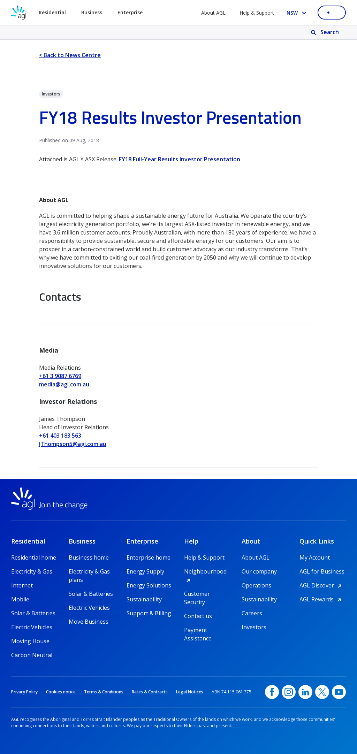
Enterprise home (148, 557)
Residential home (33, 557)
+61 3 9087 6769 (60, 376)
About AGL (213, 12)
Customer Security (197, 594)
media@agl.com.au (64, 384)
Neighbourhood (207, 571)
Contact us (198, 616)
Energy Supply (145, 571)
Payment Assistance (198, 630)
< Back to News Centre (70, 55)
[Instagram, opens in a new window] (289, 692)
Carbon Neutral (31, 655)
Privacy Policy (24, 692)
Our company (259, 571)
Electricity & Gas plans (89, 572)
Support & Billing (149, 613)
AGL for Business (321, 571)
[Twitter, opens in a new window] (322, 692)
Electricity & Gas (31, 571)
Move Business (88, 621)
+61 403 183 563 (60, 435)
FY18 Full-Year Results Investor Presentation (179, 159)
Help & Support (257, 12)
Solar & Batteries (33, 613)
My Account (314, 557)
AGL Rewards (321, 599)
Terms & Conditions (103, 692)
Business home (89, 557)
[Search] (325, 32)
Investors (254, 627)
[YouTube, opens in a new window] (339, 692)
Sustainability (144, 599)
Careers (252, 613)
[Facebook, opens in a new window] (272, 692)
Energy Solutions (149, 585)
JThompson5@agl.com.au (72, 444)
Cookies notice (61, 692)
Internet (22, 585)
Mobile (20, 599)
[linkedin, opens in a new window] (305, 692)
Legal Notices (189, 692)
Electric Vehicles (31, 627)
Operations (256, 585)
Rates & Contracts (150, 692)
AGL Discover (321, 585)
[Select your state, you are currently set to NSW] (298, 12)
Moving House (30, 641)
